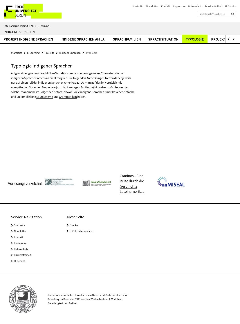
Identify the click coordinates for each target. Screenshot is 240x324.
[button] (228, 39)
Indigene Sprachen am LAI (83, 39)
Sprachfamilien (127, 39)
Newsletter (152, 6)
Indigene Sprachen (19, 32)
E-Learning (44, 26)
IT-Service (230, 6)
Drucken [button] (74, 225)
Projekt (218, 39)
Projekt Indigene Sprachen (28, 39)
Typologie (195, 39)
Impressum (179, 6)
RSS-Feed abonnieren (82, 231)
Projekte (49, 52)
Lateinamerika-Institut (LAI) (20, 26)
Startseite (137, 6)
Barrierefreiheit (213, 6)
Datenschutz (195, 6)
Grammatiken (68, 97)
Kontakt (165, 6)
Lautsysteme (44, 97)
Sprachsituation (163, 39)
